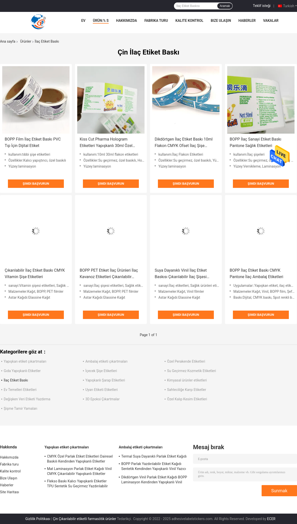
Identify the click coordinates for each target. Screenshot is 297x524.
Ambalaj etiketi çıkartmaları (106, 361)
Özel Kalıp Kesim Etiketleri (187, 399)
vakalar (270, 21)
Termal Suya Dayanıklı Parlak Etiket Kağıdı (154, 456)
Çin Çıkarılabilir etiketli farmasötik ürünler (84, 519)
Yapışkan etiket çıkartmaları (25, 361)
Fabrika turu (156, 21)
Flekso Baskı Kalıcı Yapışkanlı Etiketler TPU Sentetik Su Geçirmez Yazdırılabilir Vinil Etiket (77, 484)
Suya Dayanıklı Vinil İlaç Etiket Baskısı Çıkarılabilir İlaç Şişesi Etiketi (181, 274)
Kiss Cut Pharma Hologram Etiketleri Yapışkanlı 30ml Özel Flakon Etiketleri (106, 143)
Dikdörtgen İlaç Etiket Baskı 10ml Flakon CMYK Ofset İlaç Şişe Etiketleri (184, 143)
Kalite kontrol (189, 21)
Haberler (247, 21)
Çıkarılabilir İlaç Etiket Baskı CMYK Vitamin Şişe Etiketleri (35, 273)
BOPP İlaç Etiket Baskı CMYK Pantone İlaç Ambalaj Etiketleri (256, 273)
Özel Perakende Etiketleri (186, 361)
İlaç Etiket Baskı (16, 380)
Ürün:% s (101, 21)
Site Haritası (9, 492)
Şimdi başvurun (36, 183)
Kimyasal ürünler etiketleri (187, 380)
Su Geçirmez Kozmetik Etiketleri (191, 371)
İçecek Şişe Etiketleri (101, 371)
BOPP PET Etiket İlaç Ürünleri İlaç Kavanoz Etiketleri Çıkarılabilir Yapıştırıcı (109, 274)
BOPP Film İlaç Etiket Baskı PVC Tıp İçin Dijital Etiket (33, 142)
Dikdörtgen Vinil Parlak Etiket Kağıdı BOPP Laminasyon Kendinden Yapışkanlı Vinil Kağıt (154, 480)
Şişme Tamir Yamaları (20, 408)
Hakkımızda (126, 21)
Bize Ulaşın (221, 21)
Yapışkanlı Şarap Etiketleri (105, 380)
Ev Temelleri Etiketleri (20, 390)
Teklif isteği (262, 6)
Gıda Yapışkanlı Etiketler (22, 371)
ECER (271, 519)
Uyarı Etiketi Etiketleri (101, 390)
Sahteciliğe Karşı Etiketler (186, 390)
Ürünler (25, 41)
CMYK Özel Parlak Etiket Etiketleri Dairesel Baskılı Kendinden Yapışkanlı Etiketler (80, 458)
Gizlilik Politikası (37, 519)
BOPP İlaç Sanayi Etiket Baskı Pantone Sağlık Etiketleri (255, 142)
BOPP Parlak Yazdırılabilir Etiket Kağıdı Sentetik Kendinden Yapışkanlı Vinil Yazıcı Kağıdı (153, 467)
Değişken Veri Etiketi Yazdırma (27, 399)
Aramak (225, 6)
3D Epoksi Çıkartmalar (102, 399)
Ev (83, 21)
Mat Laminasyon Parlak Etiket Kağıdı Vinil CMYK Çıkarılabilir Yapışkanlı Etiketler (79, 471)
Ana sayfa (7, 41)
